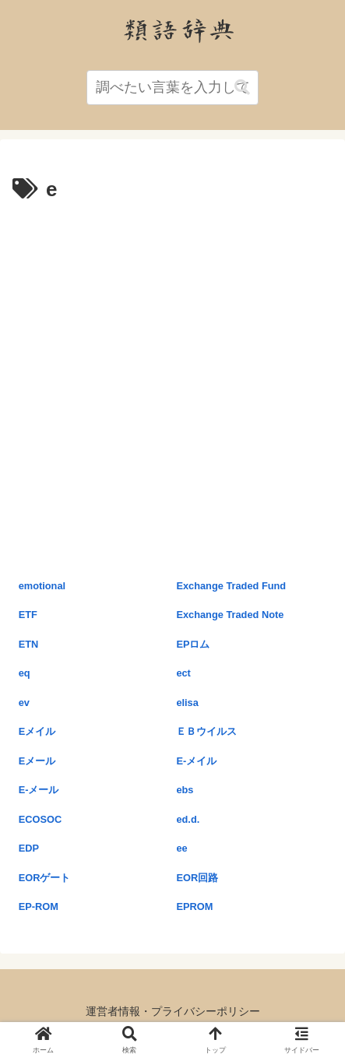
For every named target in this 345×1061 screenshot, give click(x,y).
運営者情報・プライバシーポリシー (173, 1011)
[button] (242, 88)
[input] (172, 87)
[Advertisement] (172, 388)
